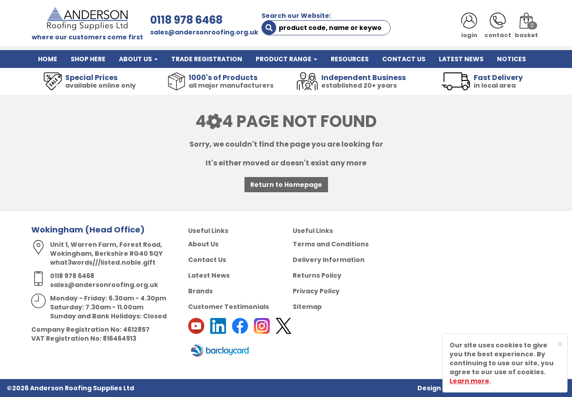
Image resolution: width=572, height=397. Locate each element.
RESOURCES (350, 59)
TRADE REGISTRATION (206, 59)
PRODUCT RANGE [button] (286, 59)
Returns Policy (317, 275)
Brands (200, 291)
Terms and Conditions (331, 244)
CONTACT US (403, 59)
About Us (203, 244)
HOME (47, 59)
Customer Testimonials (228, 306)
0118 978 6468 (186, 20)
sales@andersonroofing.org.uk (204, 32)
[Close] (560, 344)
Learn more (469, 380)
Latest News (209, 275)
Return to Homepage (286, 184)
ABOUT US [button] (138, 59)
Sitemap (307, 306)
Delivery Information (329, 259)
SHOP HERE (88, 59)
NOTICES (511, 59)
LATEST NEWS (461, 59)
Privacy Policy (316, 291)
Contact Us (207, 259)
